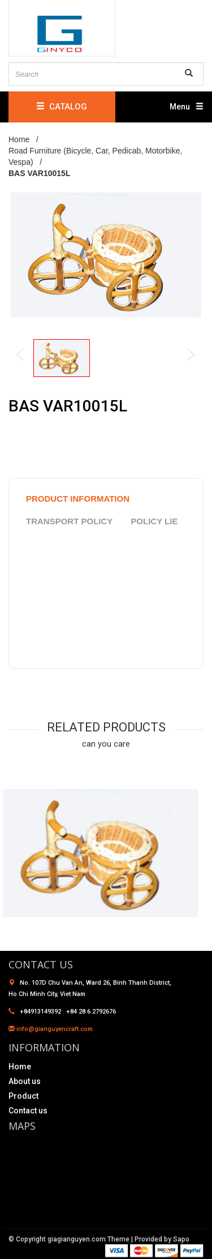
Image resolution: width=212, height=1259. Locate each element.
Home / (25, 139)
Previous (27, 356)
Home (19, 1066)
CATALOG (61, 107)
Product (23, 1095)
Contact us (27, 1110)
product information (77, 498)
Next (198, 356)
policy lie (154, 521)
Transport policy (69, 521)
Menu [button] (187, 106)
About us (24, 1081)
